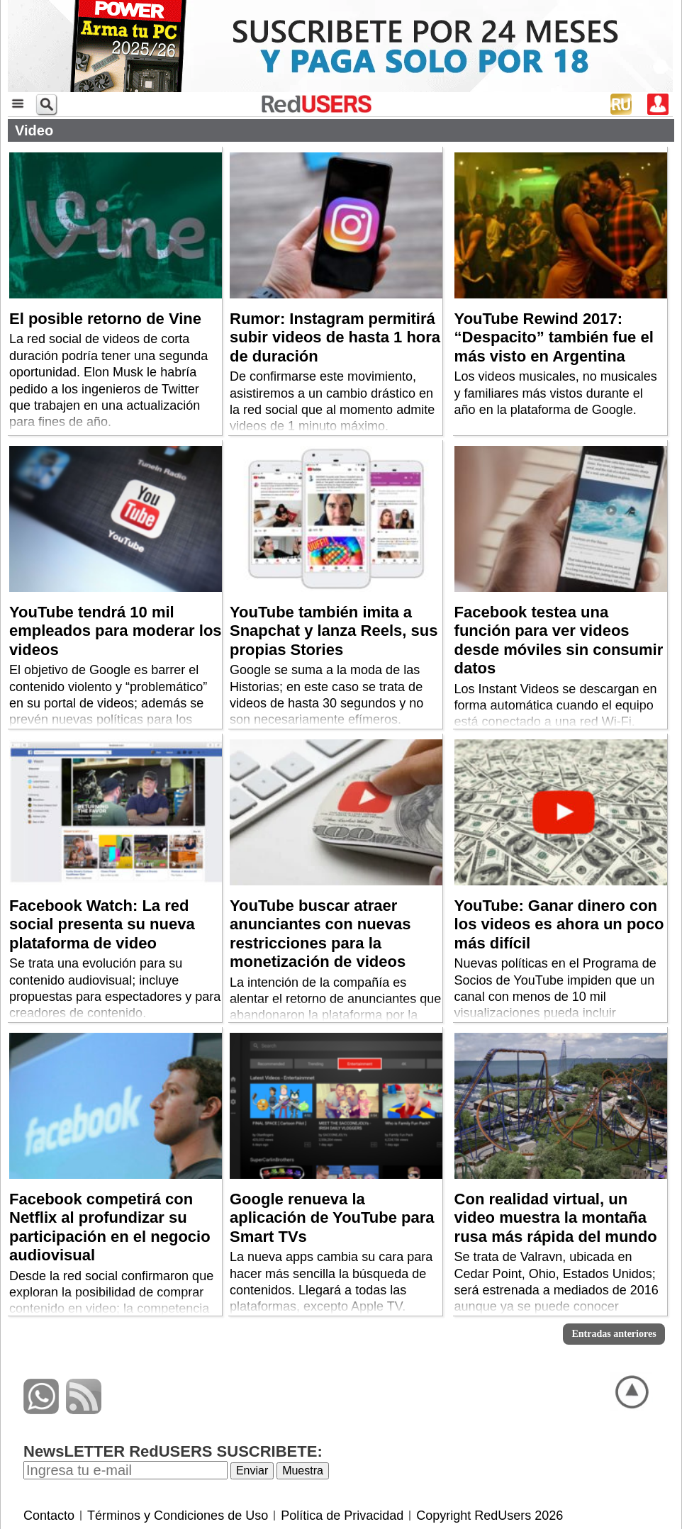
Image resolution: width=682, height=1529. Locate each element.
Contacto (48, 1515)
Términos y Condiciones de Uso (177, 1515)
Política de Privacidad (342, 1515)
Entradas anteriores (613, 1333)
